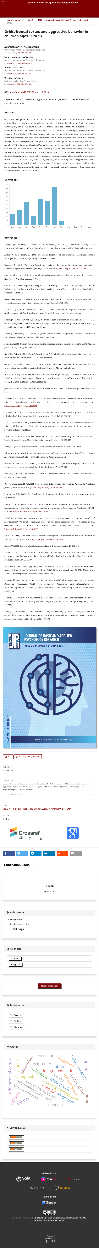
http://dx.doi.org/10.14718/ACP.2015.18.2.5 (29, 511)
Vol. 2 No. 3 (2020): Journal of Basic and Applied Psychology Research (57, 20)
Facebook (15, 958)
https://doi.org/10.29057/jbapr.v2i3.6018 (29, 92)
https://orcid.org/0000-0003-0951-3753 (18, 63)
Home (9, 20)
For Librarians (16, 1027)
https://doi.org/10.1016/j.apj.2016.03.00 (45, 487)
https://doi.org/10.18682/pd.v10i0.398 (20, 406)
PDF (9, 756)
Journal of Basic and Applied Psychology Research (53, 2)
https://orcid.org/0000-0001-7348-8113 (18, 74)
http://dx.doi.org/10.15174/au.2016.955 (21, 529)
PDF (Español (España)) (29, 756)
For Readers (15, 1015)
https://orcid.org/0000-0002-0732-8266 (18, 84)
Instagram (15, 964)
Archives (19, 20)
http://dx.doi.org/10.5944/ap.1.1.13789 (69, 268)
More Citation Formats (14, 795)
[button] (9, 853)
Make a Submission (49, 986)
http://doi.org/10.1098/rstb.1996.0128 (46, 539)
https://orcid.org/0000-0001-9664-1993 (18, 53)
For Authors (15, 1021)
